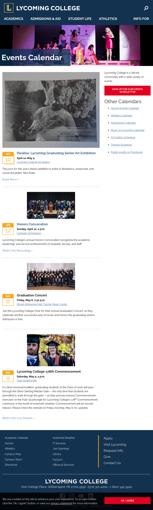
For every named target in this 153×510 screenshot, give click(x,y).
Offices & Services (63, 464)
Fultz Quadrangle (27, 380)
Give (107, 457)
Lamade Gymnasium (29, 233)
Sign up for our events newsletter (127, 90)
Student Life (80, 19)
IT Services (59, 443)
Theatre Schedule (121, 144)
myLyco (57, 459)
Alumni (9, 443)
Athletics (108, 19)
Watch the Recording (16, 250)
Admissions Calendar (123, 122)
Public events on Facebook (127, 152)
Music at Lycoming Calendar (127, 130)
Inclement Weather (64, 437)
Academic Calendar (16, 437)
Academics (13, 19)
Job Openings (61, 448)
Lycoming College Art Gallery (33, 162)
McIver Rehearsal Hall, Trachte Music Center (42, 304)
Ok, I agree (127, 500)
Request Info (113, 451)
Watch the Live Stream (17, 418)
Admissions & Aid (45, 19)
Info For (141, 19)
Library (57, 454)
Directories (11, 464)
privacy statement (61, 503)
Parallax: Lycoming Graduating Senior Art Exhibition (56, 153)
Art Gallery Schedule (123, 137)
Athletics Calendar (121, 115)
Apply (108, 438)
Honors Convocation (32, 224)
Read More (9, 179)
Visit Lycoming (115, 444)
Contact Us (112, 463)
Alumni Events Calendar (125, 108)
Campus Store (13, 459)
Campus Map (13, 454)
